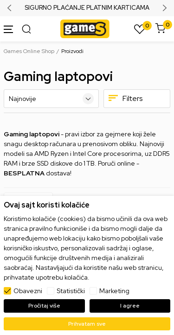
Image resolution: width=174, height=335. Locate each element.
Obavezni (27, 291)
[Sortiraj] (51, 98)
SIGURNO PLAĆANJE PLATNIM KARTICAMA (87, 8)
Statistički (71, 291)
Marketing (114, 291)
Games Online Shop (29, 51)
